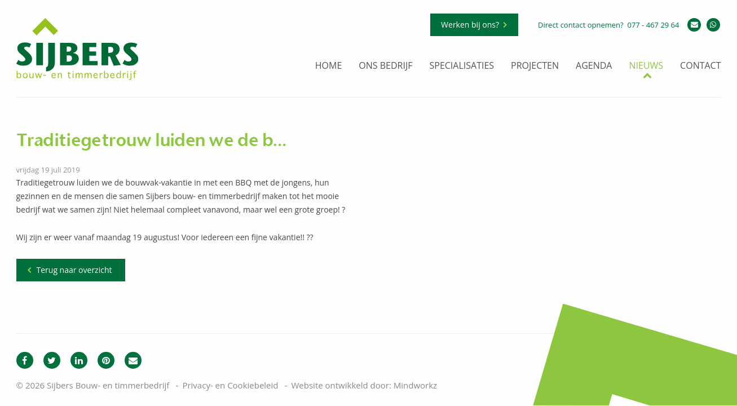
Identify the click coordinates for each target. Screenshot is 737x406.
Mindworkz (415, 385)
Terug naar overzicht (74, 269)
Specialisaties (461, 66)
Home (328, 66)
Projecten (535, 66)
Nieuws (646, 66)
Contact (700, 66)
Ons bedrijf (385, 66)
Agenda (594, 66)
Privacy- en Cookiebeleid (230, 385)
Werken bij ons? (470, 24)
